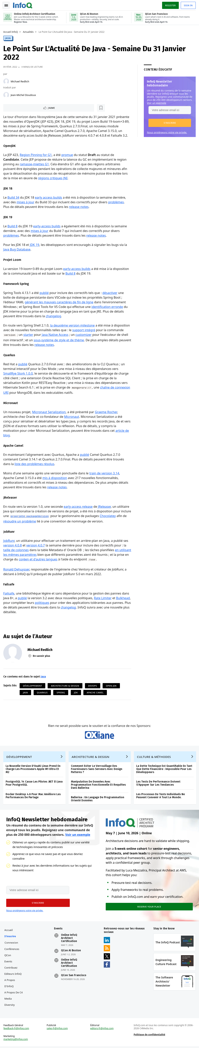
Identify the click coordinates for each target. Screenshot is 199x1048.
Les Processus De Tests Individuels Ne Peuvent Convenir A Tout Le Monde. (161, 798)
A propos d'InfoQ (10, 987)
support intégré (84, 330)
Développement (33, 685)
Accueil (9, 934)
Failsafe (9, 593)
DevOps (93, 685)
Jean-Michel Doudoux (24, 94)
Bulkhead (11, 602)
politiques (58, 602)
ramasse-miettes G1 (35, 164)
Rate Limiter (103, 598)
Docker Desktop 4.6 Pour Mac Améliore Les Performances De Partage (33, 798)
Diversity (10, 1009)
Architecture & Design (66, 685)
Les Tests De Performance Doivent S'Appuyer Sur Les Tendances (159, 785)
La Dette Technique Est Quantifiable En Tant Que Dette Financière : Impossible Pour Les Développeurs (165, 771)
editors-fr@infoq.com (102, 1033)
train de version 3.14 (105, 473)
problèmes (116, 202)
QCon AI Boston (71, 954)
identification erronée (108, 306)
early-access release (78, 506)
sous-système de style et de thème (59, 340)
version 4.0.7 (36, 545)
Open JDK (111, 685)
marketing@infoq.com (16, 1044)
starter (29, 334)
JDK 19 (35, 244)
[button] (169, 122)
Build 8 (13, 226)
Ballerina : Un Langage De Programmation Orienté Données (98, 801)
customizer (84, 334)
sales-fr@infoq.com (57, 1033)
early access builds (49, 197)
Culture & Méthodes (155, 759)
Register (169, 4)
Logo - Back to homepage (23, 4)
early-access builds (47, 226)
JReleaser (105, 506)
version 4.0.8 (13, 545)
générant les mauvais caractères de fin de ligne (59, 302)
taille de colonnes (16, 550)
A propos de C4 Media (14, 999)
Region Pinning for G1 (36, 155)
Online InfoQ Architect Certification (69, 942)
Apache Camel (95, 692)
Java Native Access (55, 334)
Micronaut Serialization (49, 412)
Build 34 (14, 197)
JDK (77, 692)
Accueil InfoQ (11, 31)
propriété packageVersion (41, 516)
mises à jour (26, 202)
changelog (54, 316)
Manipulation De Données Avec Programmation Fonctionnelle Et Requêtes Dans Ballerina (99, 787)
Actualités (29, 31)
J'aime (15, 107)
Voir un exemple (156, 102)
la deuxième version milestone (73, 325)
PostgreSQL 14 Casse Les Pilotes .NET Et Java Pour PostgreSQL (34, 785)
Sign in (187, 4)
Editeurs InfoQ (13, 978)
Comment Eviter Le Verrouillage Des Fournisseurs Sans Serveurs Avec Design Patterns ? (97, 771)
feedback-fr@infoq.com (17, 1033)
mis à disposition (55, 478)
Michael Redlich (20, 80)
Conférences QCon (12, 956)
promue (68, 155)
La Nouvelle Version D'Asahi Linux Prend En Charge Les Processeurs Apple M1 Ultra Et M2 (33, 771)
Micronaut (72, 416)
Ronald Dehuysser (17, 569)
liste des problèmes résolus (35, 464)
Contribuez (11, 971)
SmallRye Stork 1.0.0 (18, 373)
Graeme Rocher (106, 412)
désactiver (110, 292)
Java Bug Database (17, 249)
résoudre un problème (31, 521)
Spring (61, 692)
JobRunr (9, 540)
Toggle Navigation (7, 5)
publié (44, 292)
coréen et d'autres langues (51, 559)
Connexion (12, 946)
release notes (79, 206)
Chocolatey (119, 516)
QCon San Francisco (74, 979)
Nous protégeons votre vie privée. (166, 131)
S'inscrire (11, 940)
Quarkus (43, 692)
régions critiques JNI (53, 178)
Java (8, 37)
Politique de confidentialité (149, 1039)
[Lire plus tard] (29, 107)
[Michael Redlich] (7, 81)
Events (9, 965)
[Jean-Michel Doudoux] (7, 94)
